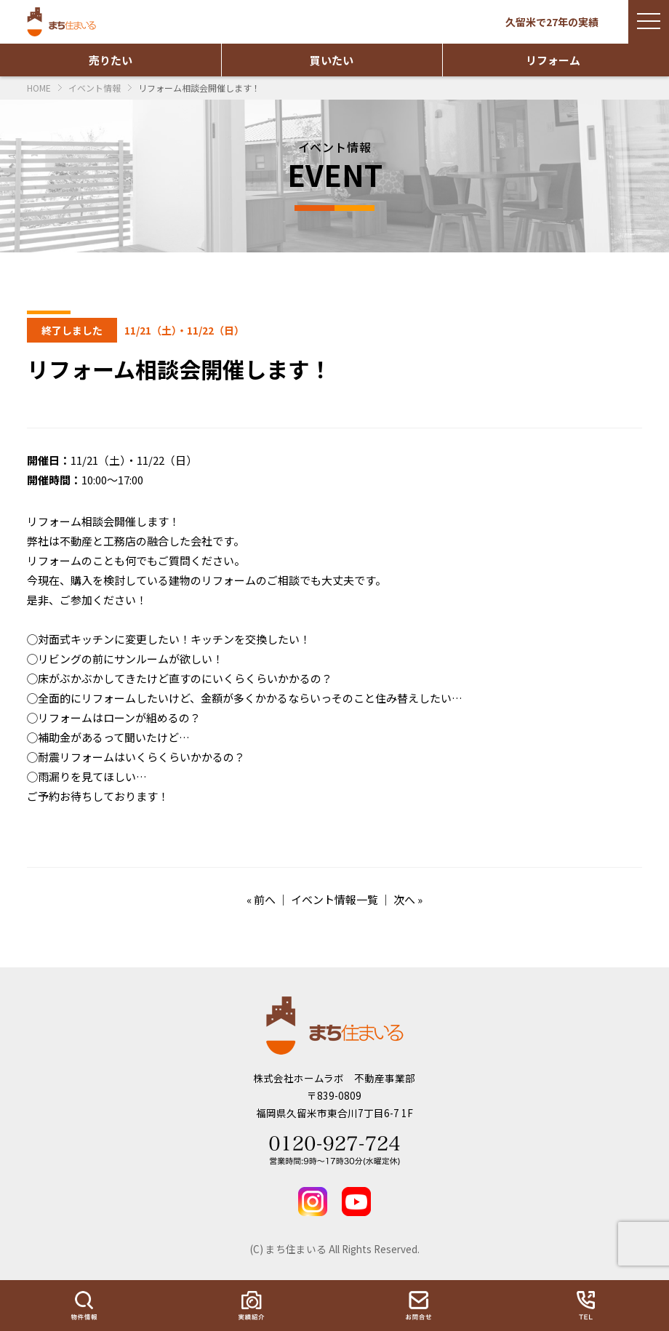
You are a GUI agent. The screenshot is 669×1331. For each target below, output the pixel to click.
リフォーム (553, 60)
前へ (265, 899)
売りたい (110, 60)
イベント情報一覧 (334, 899)
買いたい (331, 60)
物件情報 (83, 1305)
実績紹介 (250, 1305)
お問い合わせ (418, 1305)
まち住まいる (63, 21)
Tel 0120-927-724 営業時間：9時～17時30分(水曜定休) (334, 1150)
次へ (404, 899)
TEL (585, 1305)
